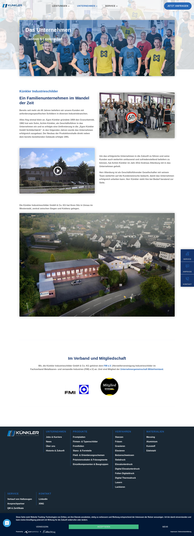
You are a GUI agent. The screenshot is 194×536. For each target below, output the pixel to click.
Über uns (50, 446)
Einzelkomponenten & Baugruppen (90, 464)
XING (41, 503)
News (49, 441)
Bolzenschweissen (124, 455)
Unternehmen (86, 6)
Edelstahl (151, 451)
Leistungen (59, 6)
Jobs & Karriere (54, 437)
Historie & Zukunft (55, 451)
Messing (150, 437)
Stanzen (119, 437)
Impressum (173, 531)
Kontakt (45, 493)
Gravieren (120, 446)
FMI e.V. (108, 366)
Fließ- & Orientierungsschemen (88, 455)
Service (110, 6)
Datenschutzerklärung (184, 531)
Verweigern (42, 527)
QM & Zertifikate (15, 508)
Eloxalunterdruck (124, 464)
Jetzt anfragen (177, 6)
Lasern (118, 482)
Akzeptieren (103, 527)
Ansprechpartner (16, 503)
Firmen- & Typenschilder (85, 441)
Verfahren (123, 431)
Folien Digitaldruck (124, 473)
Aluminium (151, 441)
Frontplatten (79, 437)
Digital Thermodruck (125, 478)
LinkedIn (43, 499)
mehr (165, 527)
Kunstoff (150, 446)
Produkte (80, 431)
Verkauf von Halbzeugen (19, 499)
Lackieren (120, 487)
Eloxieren (120, 451)
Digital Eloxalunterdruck (127, 469)
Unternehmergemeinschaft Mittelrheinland (141, 369)
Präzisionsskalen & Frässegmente (90, 460)
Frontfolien (78, 446)
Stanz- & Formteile (82, 451)
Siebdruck (120, 460)
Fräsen (118, 441)
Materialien (155, 431)
